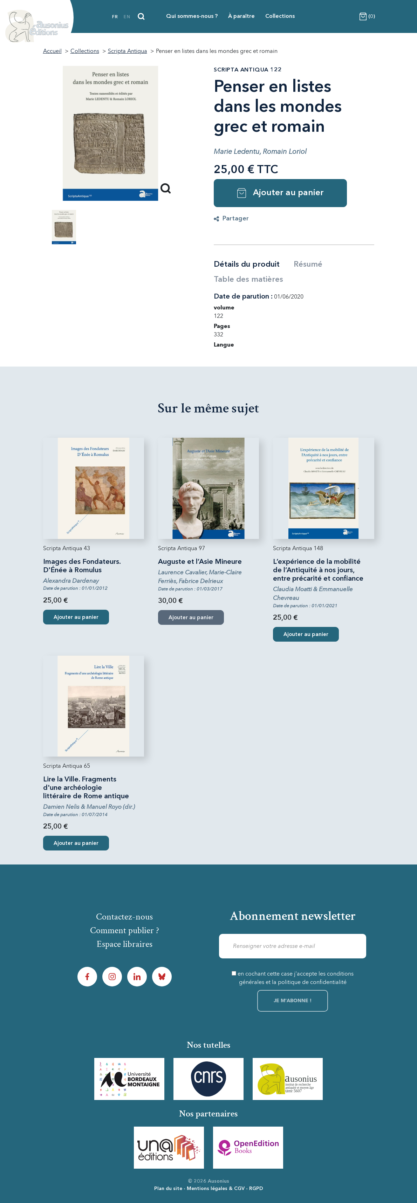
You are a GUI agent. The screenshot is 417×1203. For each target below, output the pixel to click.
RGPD (256, 1188)
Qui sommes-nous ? (192, 16)
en (127, 17)
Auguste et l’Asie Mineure (200, 562)
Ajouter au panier (280, 193)
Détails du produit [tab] (247, 264)
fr (115, 17)
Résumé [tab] (308, 264)
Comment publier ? (124, 930)
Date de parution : (243, 296)
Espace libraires (124, 944)
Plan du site (168, 1188)
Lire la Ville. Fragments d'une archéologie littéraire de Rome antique (86, 788)
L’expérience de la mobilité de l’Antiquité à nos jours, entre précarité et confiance (318, 570)
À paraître (241, 16)
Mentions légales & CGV (216, 1188)
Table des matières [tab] (248, 279)
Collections (280, 16)
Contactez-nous (124, 917)
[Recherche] (141, 16)
